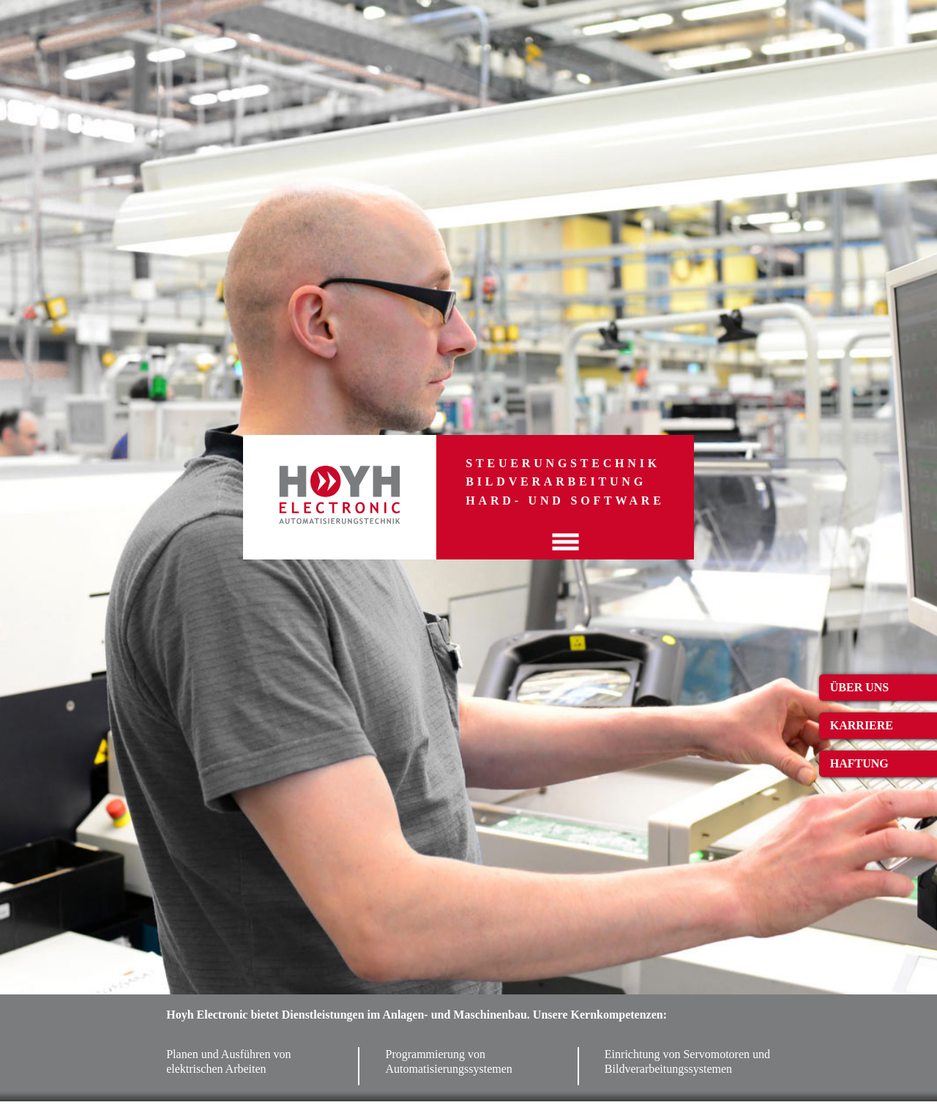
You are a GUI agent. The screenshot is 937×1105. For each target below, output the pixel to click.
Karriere (861, 725)
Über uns (859, 687)
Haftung (859, 763)
